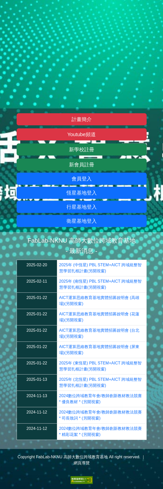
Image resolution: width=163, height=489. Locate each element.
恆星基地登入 (82, 193)
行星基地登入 (82, 207)
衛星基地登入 (82, 221)
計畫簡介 (82, 119)
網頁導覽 (82, 463)
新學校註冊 (81, 149)
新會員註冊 (81, 164)
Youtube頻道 (81, 134)
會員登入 (82, 178)
